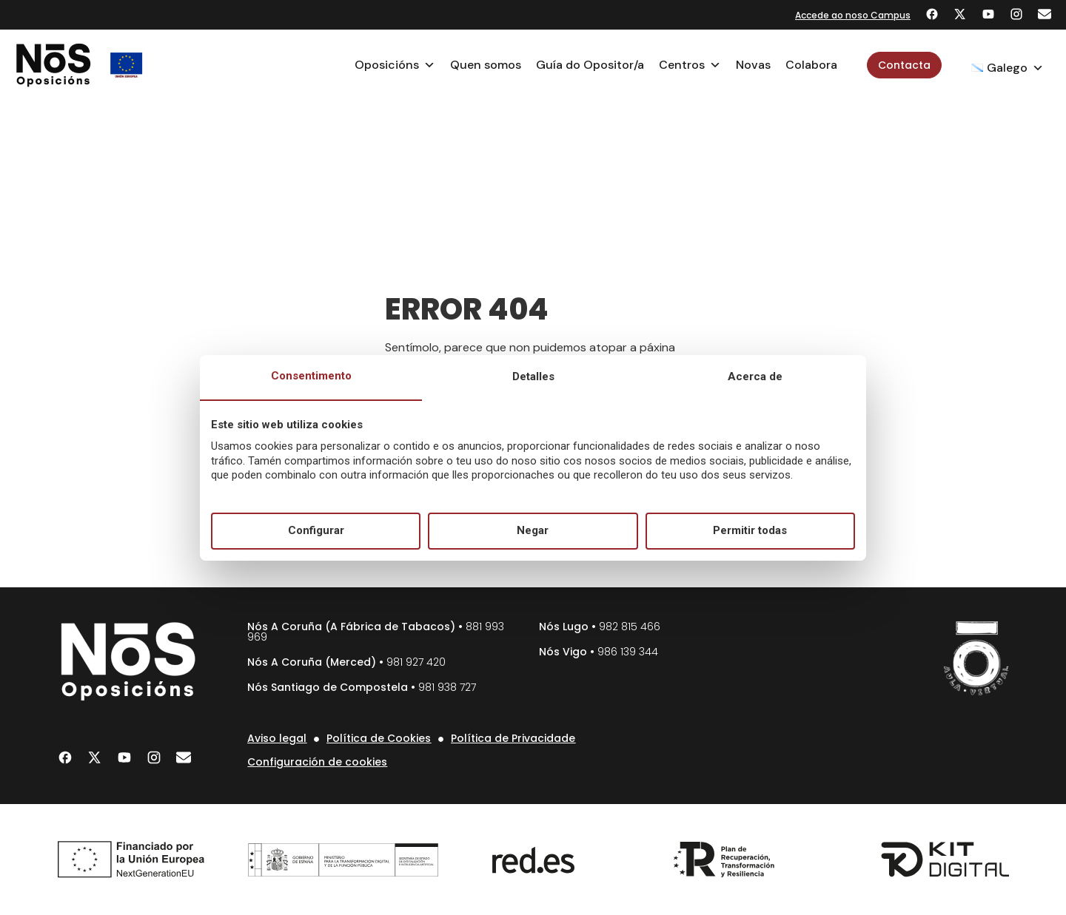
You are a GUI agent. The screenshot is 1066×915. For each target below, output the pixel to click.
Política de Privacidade (513, 738)
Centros (690, 65)
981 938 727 (447, 687)
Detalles (533, 376)
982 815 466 (629, 626)
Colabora (811, 64)
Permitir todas (750, 530)
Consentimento (311, 375)
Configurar (316, 530)
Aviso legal (276, 738)
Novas (753, 64)
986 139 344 (627, 651)
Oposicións (395, 65)
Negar (533, 530)
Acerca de (755, 376)
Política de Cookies (378, 738)
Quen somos (485, 64)
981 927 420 (416, 662)
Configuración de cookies (317, 761)
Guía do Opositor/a (590, 64)
